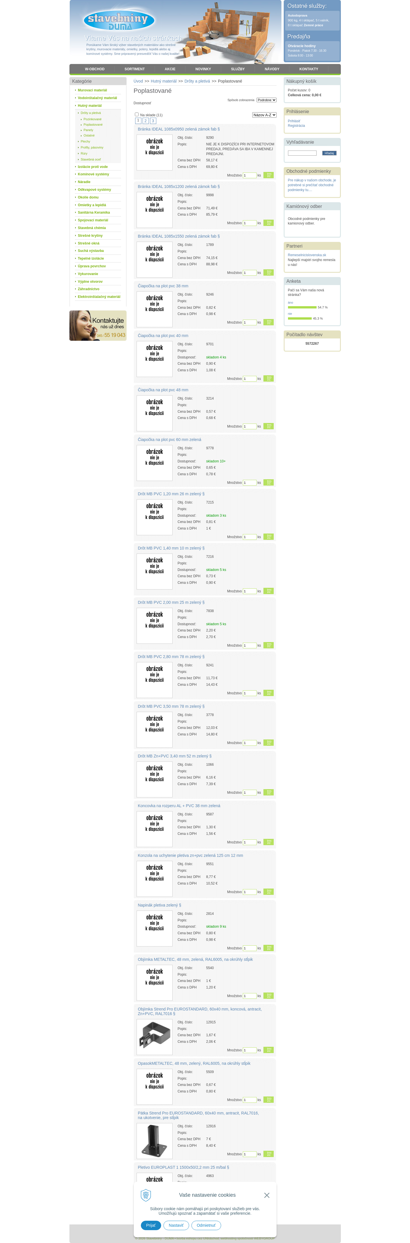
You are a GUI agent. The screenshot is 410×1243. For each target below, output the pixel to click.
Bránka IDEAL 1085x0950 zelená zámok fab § (179, 129)
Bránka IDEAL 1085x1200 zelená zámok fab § (179, 186)
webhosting (229, 1238)
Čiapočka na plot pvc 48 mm (163, 390)
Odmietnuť (206, 1225)
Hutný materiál (90, 106)
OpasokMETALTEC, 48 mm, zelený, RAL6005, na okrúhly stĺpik (194, 1063)
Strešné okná (88, 243)
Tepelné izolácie (91, 258)
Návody (272, 69)
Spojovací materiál (93, 220)
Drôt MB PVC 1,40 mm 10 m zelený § (171, 548)
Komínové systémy (93, 174)
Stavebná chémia (92, 228)
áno (290, 302)
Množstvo (234, 175)
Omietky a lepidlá (92, 205)
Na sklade (151, 115)
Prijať (151, 1225)
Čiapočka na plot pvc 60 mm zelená (169, 439)
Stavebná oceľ (91, 159)
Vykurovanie (88, 274)
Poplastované (93, 124)
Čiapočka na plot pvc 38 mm (163, 286)
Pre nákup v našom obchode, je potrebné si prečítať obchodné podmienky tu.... (312, 185)
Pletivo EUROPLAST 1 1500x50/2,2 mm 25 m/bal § (183, 1167)
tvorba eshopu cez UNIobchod (198, 1238)
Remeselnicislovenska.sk (307, 255)
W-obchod (95, 69)
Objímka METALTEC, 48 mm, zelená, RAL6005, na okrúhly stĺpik (195, 959)
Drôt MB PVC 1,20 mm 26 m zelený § (171, 494)
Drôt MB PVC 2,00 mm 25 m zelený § (171, 602)
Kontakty (308, 69)
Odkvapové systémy (94, 190)
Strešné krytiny (90, 236)
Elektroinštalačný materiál (99, 297)
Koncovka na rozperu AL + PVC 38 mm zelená (179, 805)
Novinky (203, 69)
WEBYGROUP (264, 1238)
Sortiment (135, 69)
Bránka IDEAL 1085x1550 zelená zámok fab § (179, 236)
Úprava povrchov (92, 266)
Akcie (170, 69)
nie (290, 313)
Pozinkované (93, 119)
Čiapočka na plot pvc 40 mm (163, 335)
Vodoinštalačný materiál (97, 98)
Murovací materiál (92, 90)
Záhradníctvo (88, 289)
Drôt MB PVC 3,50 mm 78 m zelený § (171, 706)
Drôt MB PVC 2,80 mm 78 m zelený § (171, 656)
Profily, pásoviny (92, 147)
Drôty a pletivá (91, 113)
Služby (238, 69)
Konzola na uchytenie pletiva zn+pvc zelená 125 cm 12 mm (190, 855)
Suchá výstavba (91, 251)
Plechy (85, 141)
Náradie (84, 182)
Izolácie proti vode (93, 167)
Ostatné (89, 135)
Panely (88, 130)
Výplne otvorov (90, 282)
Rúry (84, 153)
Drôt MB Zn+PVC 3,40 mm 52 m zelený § (175, 756)
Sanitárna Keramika (94, 212)
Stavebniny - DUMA (119, 21)
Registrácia (296, 126)
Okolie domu (88, 197)
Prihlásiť (294, 121)
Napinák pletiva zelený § (159, 905)
